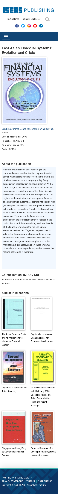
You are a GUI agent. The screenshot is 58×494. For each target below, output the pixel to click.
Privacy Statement (12, 481)
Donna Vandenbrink (29, 129)
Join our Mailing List (32, 19)
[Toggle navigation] (6, 37)
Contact (30, 481)
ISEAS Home (13, 19)
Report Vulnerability (20, 478)
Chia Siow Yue (46, 129)
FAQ (4, 478)
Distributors (45, 481)
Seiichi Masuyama (10, 129)
